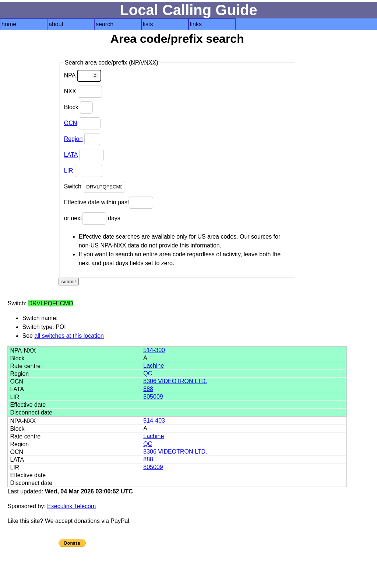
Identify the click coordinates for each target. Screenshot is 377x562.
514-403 (154, 420)
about (56, 24)
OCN (70, 123)
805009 (153, 396)
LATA (71, 155)
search (104, 24)
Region (73, 139)
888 (148, 389)
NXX (83, 92)
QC (147, 373)
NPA (82, 76)
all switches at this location (69, 336)
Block (78, 107)
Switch (95, 187)
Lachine (153, 365)
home (8, 24)
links (196, 24)
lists (148, 24)
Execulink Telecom (71, 506)
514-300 (154, 350)
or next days (92, 218)
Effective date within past (109, 203)
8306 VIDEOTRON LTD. (175, 381)
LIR (68, 170)
